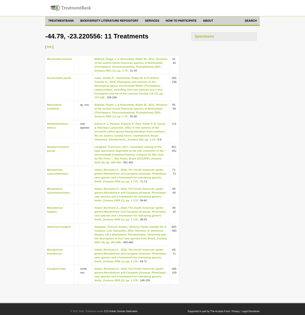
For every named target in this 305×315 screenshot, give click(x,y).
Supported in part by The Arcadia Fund (208, 311)
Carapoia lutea (56, 268)
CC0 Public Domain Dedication (121, 311)
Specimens (204, 36)
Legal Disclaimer (251, 311)
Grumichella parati (59, 78)
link (49, 46)
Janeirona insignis (59, 226)
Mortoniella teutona (59, 59)
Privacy (236, 311)
